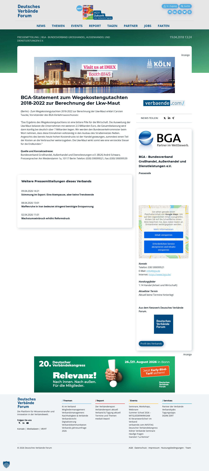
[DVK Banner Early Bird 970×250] (104, 358)
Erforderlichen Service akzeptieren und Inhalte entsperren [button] (163, 246)
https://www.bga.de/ (160, 274)
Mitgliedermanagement (73, 409)
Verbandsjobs (169, 409)
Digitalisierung (69, 421)
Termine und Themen (106, 415)
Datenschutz (141, 447)
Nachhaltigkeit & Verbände (75, 415)
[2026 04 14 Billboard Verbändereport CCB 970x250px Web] (104, 58)
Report (95, 26)
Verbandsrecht (69, 418)
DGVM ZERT (168, 415)
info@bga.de (153, 270)
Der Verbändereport (105, 406)
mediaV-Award (102, 418)
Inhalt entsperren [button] (163, 235)
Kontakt (21, 428)
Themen (58, 26)
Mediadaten (33, 428)
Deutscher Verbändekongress (143, 427)
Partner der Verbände (172, 406)
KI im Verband (69, 406)
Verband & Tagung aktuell (108, 412)
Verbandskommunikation (74, 424)
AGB (131, 447)
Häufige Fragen (136, 433)
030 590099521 (156, 267)
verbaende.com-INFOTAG (141, 424)
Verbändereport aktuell (106, 409)
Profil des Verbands (151, 343)
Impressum (154, 447)
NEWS (41, 26)
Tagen (112, 26)
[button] (6, 464)
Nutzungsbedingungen (172, 447)
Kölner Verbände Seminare (142, 430)
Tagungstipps (168, 412)
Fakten (164, 26)
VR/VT (44, 428)
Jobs (147, 26)
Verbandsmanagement (73, 412)
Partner (131, 26)
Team (188, 447)
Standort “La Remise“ (139, 437)
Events (77, 26)
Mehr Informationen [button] (163, 229)
